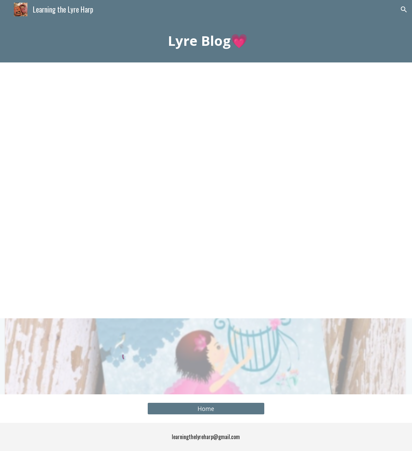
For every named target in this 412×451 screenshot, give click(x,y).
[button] (404, 9)
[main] (206, 40)
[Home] (206, 408)
